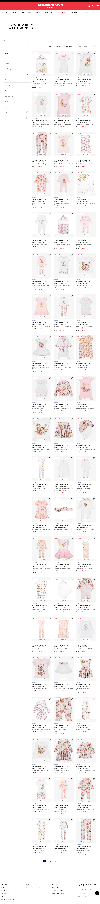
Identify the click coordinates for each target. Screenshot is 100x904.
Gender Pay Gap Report (58, 884)
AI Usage (56, 900)
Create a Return (5, 881)
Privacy (49, 900)
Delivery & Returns (6, 884)
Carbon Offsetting (7, 893)
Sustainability (55, 881)
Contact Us (4, 878)
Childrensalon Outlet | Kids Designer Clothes (50, 5)
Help (2, 890)
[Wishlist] (94, 6)
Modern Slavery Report (58, 887)
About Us (54, 878)
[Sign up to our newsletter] (97, 887)
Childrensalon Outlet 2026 (22, 900)
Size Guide (4, 887)
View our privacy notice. (84, 890)
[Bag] (98, 6)
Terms (44, 900)
